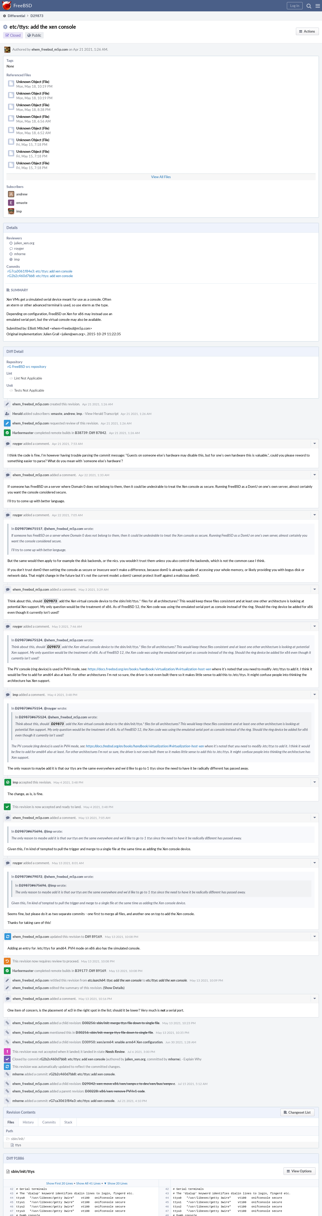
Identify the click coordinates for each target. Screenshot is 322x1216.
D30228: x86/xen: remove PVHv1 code (115, 1091)
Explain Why (192, 1059)
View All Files (161, 176)
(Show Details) (114, 987)
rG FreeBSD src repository (26, 366)
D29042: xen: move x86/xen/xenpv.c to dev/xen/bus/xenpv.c (128, 1083)
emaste (21, 202)
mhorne (20, 254)
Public (36, 35)
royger (19, 248)
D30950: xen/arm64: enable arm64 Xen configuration (122, 1042)
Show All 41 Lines (88, 1183)
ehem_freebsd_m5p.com (50, 49)
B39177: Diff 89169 (90, 970)
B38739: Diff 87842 (90, 432)
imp (19, 211)
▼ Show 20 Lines (116, 1183)
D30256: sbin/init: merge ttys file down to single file (120, 1023)
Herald (17, 413)
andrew (21, 194)
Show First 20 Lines (59, 1183)
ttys (18, 1145)
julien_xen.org (24, 243)
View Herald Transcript (102, 413)
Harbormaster (23, 432)
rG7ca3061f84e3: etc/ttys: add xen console (39, 271)
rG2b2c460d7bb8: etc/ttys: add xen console (40, 275)
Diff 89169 (93, 936)
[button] (317, 5)
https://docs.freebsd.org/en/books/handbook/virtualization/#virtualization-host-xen (149, 669)
